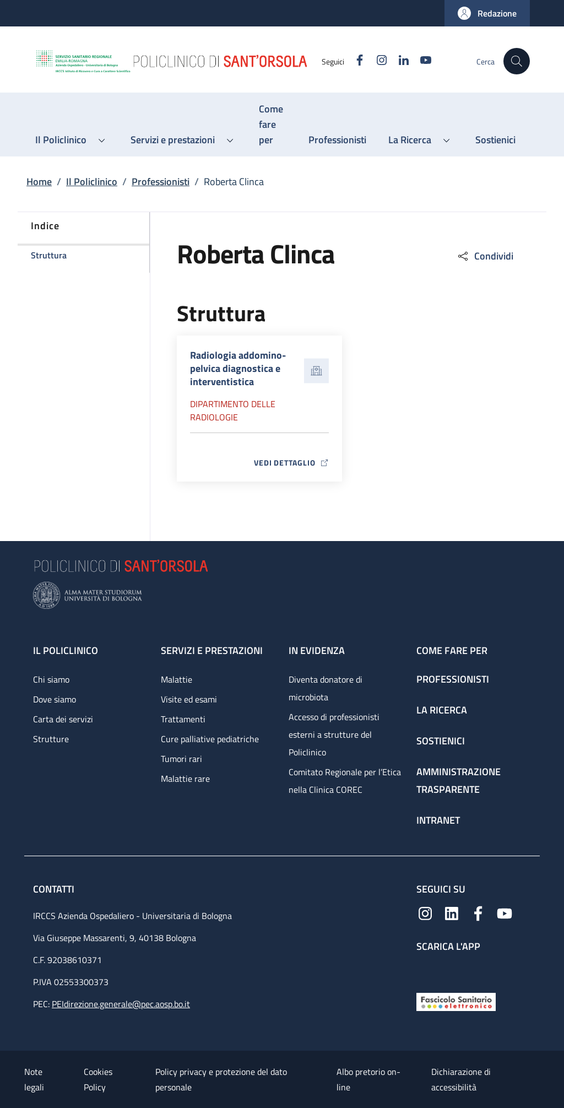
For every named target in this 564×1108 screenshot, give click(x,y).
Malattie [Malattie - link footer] (176, 679)
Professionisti (160, 181)
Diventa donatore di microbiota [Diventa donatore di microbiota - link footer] (325, 688)
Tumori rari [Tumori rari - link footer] (181, 758)
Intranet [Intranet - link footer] (438, 820)
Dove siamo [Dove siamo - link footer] (54, 699)
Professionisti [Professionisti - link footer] (452, 679)
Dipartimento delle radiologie (232, 410)
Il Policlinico (91, 181)
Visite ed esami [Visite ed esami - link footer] (189, 699)
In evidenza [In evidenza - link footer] (317, 650)
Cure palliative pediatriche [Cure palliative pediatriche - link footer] (210, 738)
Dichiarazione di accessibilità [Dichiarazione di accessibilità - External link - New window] (461, 1079)
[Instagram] (377, 60)
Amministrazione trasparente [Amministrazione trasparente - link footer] (458, 780)
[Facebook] (355, 60)
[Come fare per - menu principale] (272, 124)
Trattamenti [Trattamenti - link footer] (183, 719)
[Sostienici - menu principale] (495, 139)
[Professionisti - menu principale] (337, 139)
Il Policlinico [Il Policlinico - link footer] (65, 650)
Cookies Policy (98, 1079)
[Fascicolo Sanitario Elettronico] (456, 1000)
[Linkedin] (399, 60)
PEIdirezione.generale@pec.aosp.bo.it (121, 1003)
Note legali (34, 1079)
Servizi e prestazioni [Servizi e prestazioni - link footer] (212, 650)
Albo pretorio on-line (368, 1079)
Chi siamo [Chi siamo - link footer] (51, 679)
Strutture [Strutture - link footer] (51, 738)
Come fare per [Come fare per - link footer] (451, 650)
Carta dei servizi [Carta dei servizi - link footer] (63, 719)
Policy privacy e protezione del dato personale (221, 1079)
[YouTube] (421, 60)
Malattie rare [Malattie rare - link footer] (185, 778)
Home (39, 181)
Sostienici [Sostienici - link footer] (440, 740)
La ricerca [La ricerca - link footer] (441, 709)
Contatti (55, 889)
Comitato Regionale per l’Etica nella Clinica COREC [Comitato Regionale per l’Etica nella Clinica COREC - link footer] (345, 780)
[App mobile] (425, 970)
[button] (487, 13)
